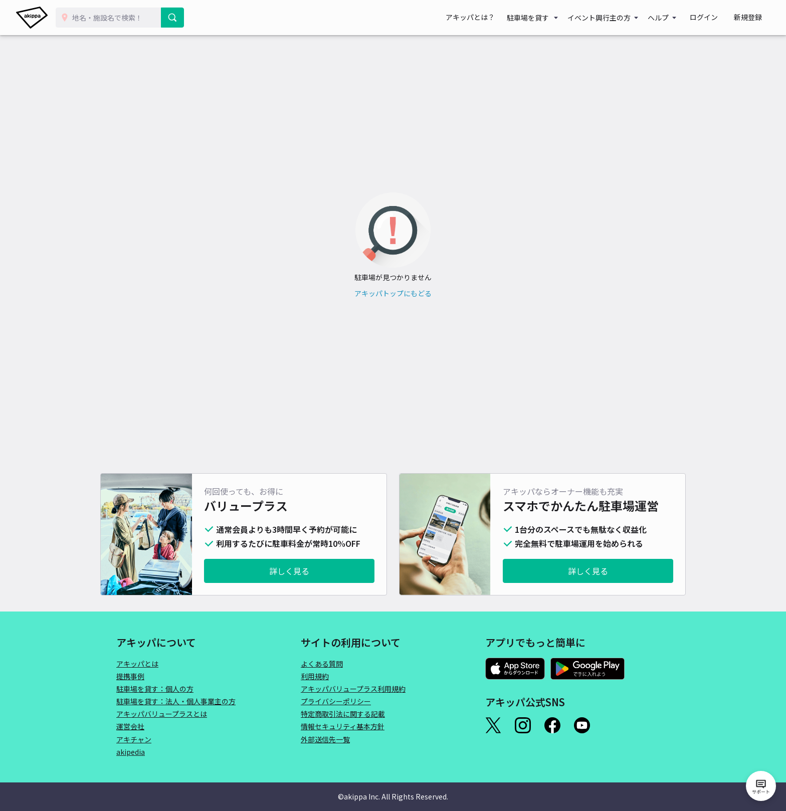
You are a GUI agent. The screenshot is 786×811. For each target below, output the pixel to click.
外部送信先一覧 (325, 739)
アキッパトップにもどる (393, 293)
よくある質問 (322, 664)
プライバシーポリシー (336, 701)
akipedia (130, 752)
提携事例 (130, 676)
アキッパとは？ (490, 18)
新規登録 (752, 18)
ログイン (716, 18)
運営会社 (130, 726)
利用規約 (315, 676)
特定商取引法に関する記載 (343, 714)
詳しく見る (289, 571)
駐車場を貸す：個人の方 (154, 689)
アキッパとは (137, 664)
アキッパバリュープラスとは (161, 714)
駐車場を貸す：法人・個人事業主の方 (176, 701)
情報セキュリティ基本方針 (342, 726)
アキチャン (133, 739)
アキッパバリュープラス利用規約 (353, 689)
